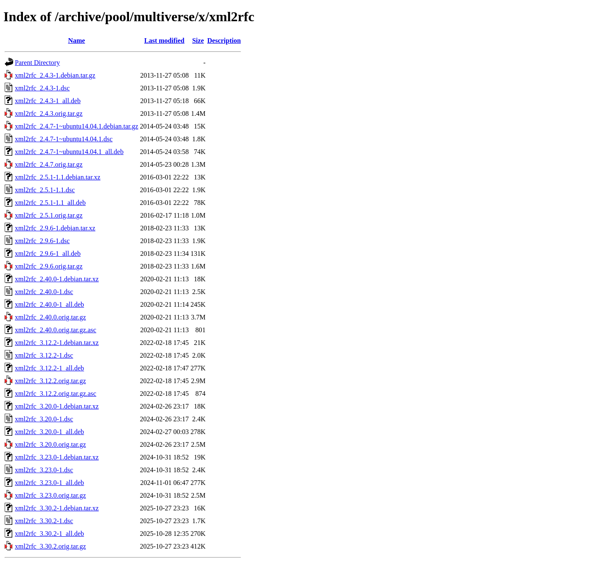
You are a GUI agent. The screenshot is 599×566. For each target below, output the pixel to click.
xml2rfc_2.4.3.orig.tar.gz (49, 113)
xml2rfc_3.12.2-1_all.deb (49, 368)
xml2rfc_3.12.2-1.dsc (44, 355)
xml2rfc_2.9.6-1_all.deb (48, 253)
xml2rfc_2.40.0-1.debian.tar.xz (57, 279)
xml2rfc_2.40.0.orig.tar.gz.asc (55, 329)
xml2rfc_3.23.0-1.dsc (44, 470)
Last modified (164, 40)
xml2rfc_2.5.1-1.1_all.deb (50, 202)
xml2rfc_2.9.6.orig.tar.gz (49, 266)
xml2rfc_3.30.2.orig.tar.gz (50, 546)
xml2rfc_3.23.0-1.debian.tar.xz (57, 457)
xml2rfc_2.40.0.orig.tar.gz (50, 317)
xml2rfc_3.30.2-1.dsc (44, 520)
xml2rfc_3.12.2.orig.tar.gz (50, 380)
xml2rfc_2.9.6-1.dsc (42, 240)
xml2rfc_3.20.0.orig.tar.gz (50, 444)
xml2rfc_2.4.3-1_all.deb (48, 100)
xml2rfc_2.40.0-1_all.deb (49, 304)
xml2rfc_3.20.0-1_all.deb (49, 431)
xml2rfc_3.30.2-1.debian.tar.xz (57, 508)
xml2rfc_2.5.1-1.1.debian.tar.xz (58, 177)
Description (224, 40)
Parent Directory (37, 62)
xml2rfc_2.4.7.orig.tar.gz (49, 164)
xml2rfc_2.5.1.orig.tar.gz (49, 215)
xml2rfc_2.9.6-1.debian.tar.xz (55, 228)
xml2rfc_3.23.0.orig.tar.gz (50, 495)
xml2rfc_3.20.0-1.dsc (44, 419)
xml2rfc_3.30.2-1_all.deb (49, 533)
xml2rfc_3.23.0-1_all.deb (49, 482)
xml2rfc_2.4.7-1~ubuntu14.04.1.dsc (63, 139)
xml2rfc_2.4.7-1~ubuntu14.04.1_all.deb (69, 151)
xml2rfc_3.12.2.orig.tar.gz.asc (55, 393)
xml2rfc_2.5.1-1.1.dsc (45, 189)
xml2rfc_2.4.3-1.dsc (42, 88)
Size (198, 40)
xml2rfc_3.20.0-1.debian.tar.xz (57, 406)
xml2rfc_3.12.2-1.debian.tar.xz (57, 342)
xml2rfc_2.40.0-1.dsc (44, 291)
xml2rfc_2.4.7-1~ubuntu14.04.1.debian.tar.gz (76, 126)
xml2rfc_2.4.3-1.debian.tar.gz (55, 75)
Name (76, 40)
